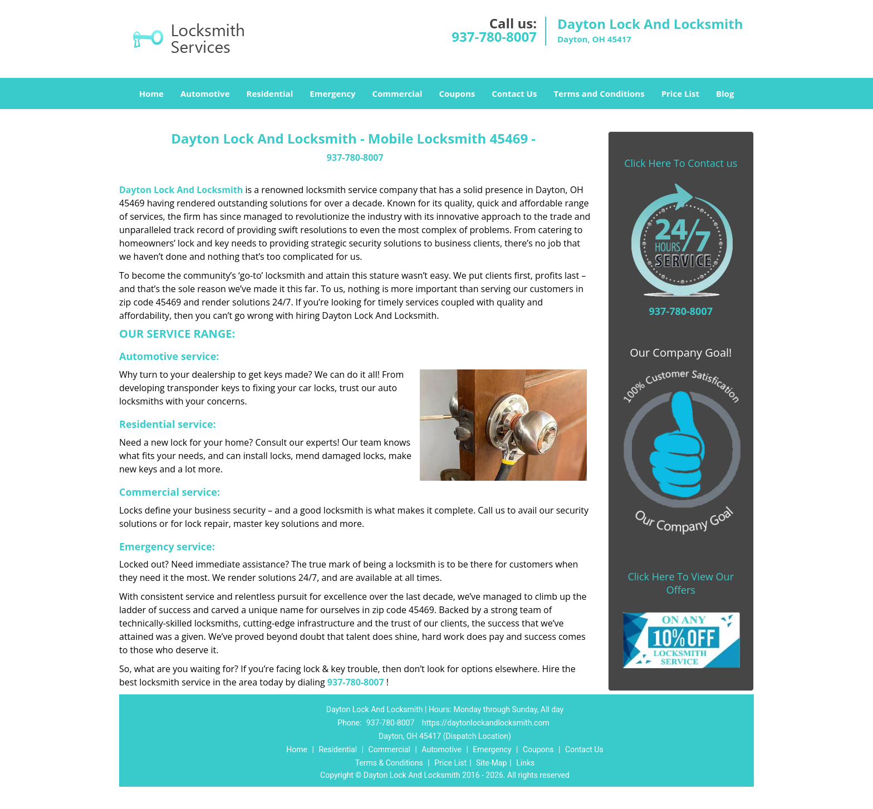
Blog (725, 93)
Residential (270, 93)
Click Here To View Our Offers (680, 583)
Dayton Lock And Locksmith (181, 190)
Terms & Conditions (389, 762)
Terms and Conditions (598, 93)
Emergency (332, 93)
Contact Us (514, 93)
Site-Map (491, 762)
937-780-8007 (494, 36)
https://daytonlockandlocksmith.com (486, 722)
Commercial (397, 93)
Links (525, 762)
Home (151, 93)
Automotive (205, 93)
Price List (680, 93)
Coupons (457, 93)
